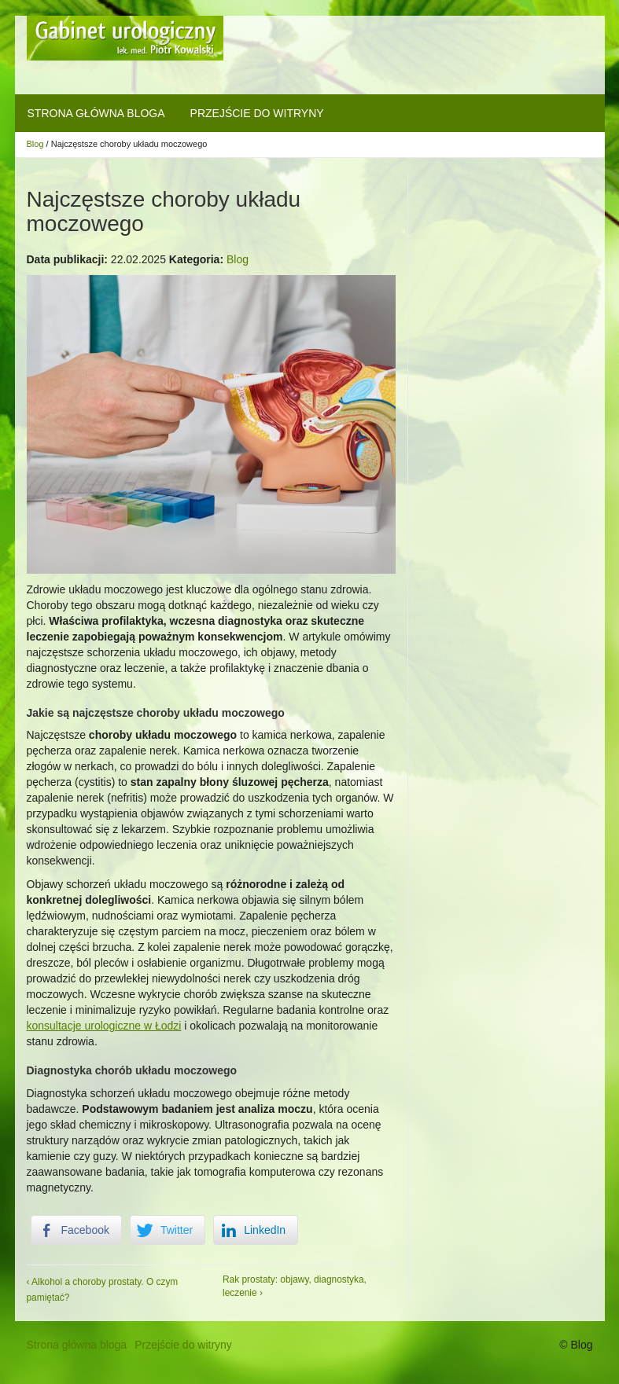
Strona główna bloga (96, 113)
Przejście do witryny (257, 113)
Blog (35, 144)
